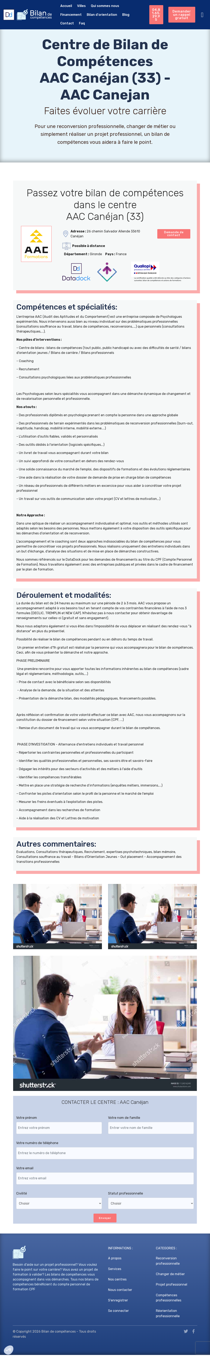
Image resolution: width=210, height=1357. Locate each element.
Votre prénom (26, 1119)
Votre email (24, 1170)
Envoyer (105, 1220)
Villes (78, 6)
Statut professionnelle (125, 1195)
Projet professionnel (171, 1287)
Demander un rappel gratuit (181, 11)
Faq (126, 15)
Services (114, 1271)
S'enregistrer (118, 1302)
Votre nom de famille (124, 1119)
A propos (114, 1260)
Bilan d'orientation (72, 15)
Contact (111, 15)
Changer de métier (170, 1276)
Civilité (21, 1195)
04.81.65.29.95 (155, 11)
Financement (131, 6)
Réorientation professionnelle (168, 1315)
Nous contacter (120, 1292)
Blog (96, 15)
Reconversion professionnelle (168, 1263)
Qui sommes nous (102, 6)
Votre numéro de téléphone (37, 1145)
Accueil (63, 6)
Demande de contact (174, 234)
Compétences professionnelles (168, 1299)
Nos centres (117, 1281)
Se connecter (118, 1313)
